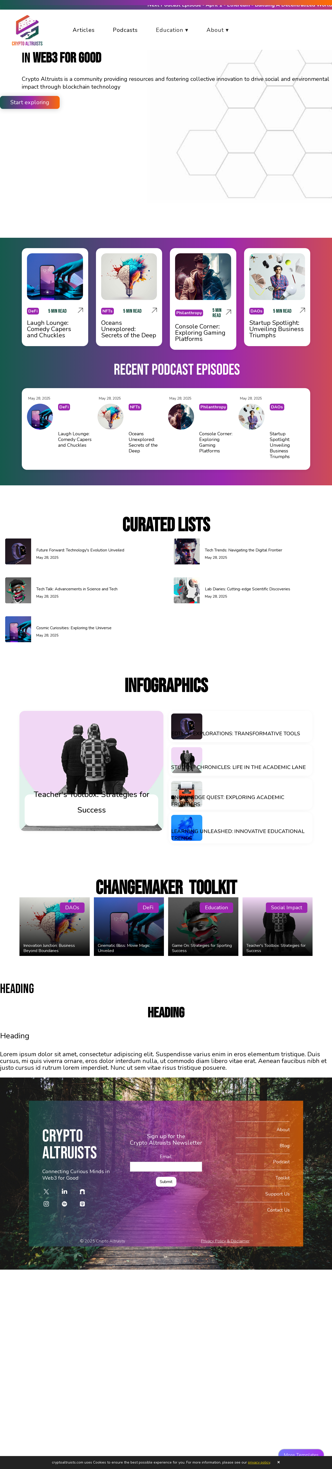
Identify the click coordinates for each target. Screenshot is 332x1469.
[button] (176, 30)
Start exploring (29, 102)
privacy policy (259, 1462)
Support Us (277, 1194)
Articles (84, 30)
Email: (166, 1156)
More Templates (301, 1455)
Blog (285, 1145)
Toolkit (282, 1177)
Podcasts (125, 30)
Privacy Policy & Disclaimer (225, 1241)
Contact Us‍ (278, 1210)
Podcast (281, 1161)
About (283, 1129)
